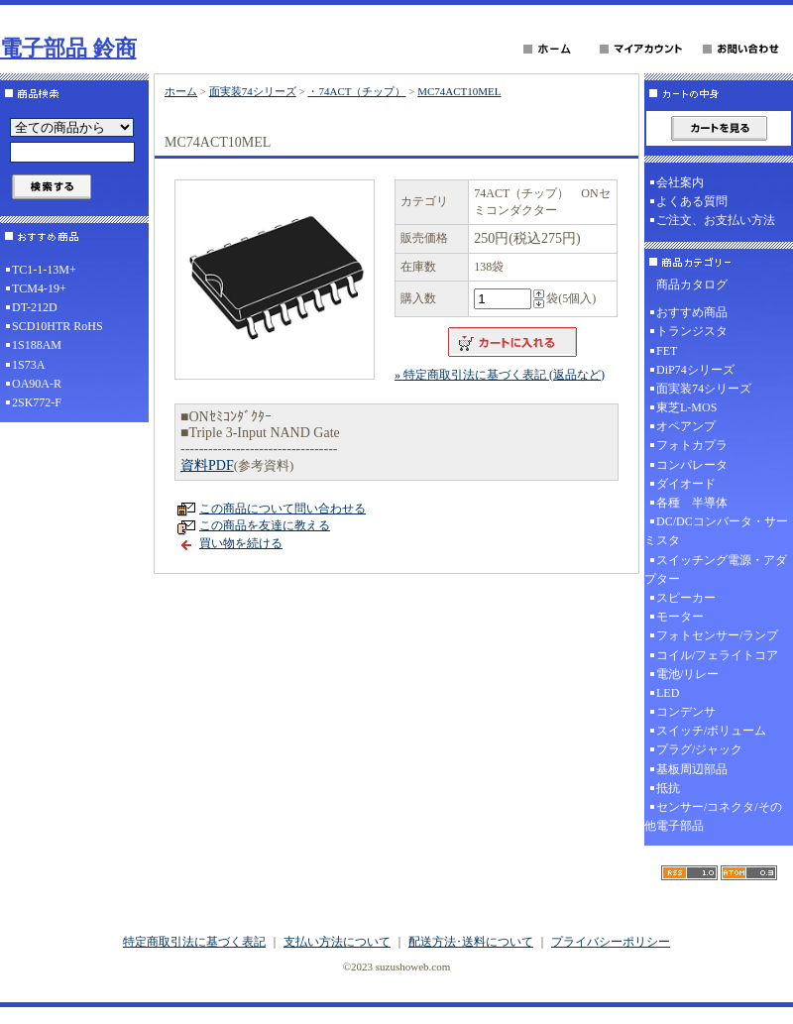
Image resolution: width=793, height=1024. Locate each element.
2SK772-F (36, 402)
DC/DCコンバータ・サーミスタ (716, 530)
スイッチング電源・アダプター (715, 569)
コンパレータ (692, 465)
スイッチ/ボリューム (711, 731)
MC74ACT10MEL (459, 91)
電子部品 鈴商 (68, 48)
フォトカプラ (692, 445)
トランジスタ (692, 331)
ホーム (181, 91)
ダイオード (686, 484)
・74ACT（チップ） (356, 91)
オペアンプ (686, 426)
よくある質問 (692, 201)
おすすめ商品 (692, 312)
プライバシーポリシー (610, 942)
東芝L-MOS (686, 407)
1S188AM (36, 345)
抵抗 (668, 788)
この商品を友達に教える (264, 525)
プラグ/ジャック (699, 749)
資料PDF (207, 465)
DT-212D (34, 307)
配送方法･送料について (470, 942)
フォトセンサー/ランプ (717, 635)
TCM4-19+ (39, 288)
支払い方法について (337, 942)
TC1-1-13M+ (44, 270)
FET (666, 351)
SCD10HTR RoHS (57, 326)
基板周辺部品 (692, 769)
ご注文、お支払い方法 (715, 220)
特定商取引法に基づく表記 (194, 942)
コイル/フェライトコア (717, 655)
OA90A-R (36, 384)
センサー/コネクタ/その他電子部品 (713, 816)
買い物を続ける (241, 543)
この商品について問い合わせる (282, 508)
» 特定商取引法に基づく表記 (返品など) (500, 375)
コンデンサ (686, 712)
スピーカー (686, 598)
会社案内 (680, 182)
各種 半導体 (692, 503)
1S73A (28, 365)
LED (667, 693)
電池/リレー (687, 674)
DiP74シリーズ (695, 370)
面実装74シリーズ (252, 91)
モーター (680, 617)
